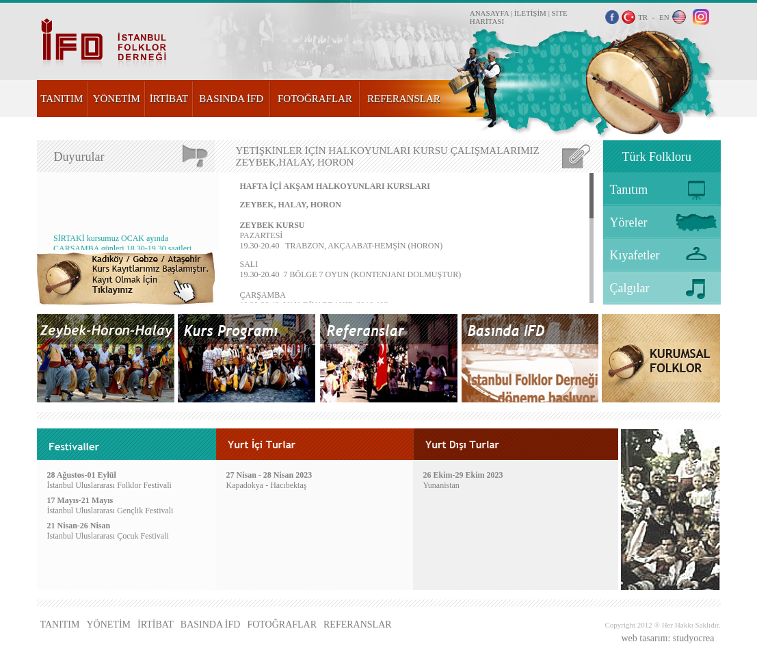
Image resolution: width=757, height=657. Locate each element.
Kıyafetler (635, 255)
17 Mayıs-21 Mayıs (80, 500)
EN (664, 17)
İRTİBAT (169, 98)
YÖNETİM (116, 98)
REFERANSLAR (403, 98)
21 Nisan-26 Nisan (79, 525)
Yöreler (629, 222)
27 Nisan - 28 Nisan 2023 (269, 475)
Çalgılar (630, 288)
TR (643, 17)
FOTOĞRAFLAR (315, 98)
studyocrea (694, 638)
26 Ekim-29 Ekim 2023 (463, 475)
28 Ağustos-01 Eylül (81, 475)
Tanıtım (629, 189)
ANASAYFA (489, 13)
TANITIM (61, 98)
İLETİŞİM (530, 13)
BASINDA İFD (231, 98)
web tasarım (644, 638)
